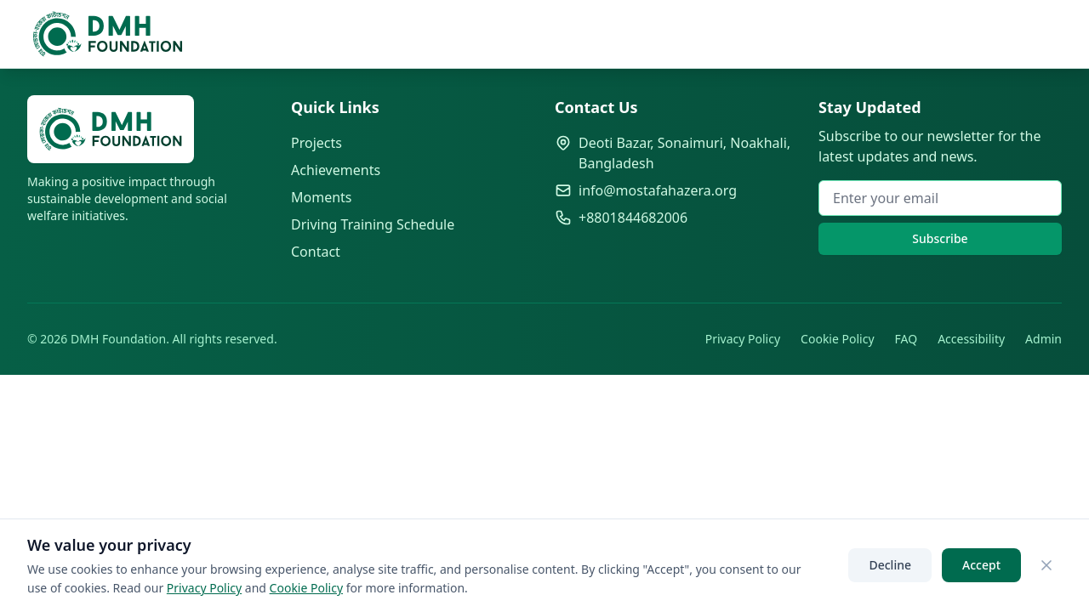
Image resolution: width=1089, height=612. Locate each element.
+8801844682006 (633, 217)
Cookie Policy (837, 339)
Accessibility (971, 339)
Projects (316, 142)
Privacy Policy (742, 339)
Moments (321, 197)
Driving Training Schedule (372, 224)
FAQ (906, 339)
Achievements (335, 170)
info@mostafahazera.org (658, 190)
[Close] (1046, 565)
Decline (890, 565)
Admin (1043, 339)
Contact (315, 251)
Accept (981, 565)
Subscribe (939, 238)
